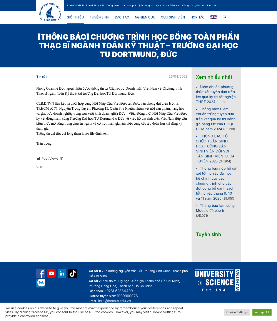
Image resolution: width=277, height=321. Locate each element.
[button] (225, 17)
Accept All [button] (262, 312)
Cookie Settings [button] (237, 312)
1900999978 (127, 296)
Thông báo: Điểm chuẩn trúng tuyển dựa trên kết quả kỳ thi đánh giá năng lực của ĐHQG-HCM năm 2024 (216, 119)
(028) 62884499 (119, 291)
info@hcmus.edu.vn (114, 301)
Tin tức (41, 77)
